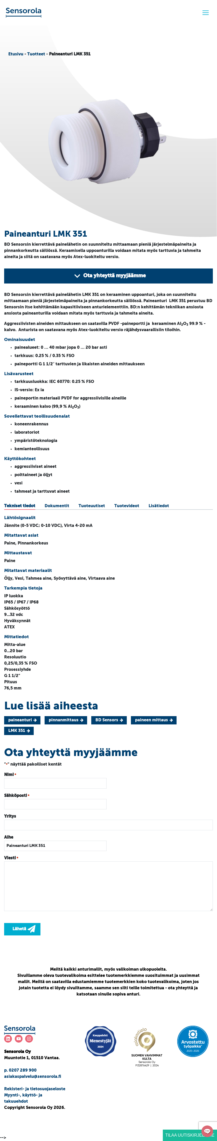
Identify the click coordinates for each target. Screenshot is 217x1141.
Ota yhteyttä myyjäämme (109, 276)
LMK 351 (16, 731)
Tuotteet (36, 54)
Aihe (8, 837)
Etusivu (15, 54)
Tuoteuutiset (92, 506)
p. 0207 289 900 (20, 1071)
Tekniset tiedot (19, 506)
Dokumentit (57, 506)
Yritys (10, 817)
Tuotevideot (126, 506)
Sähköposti (16, 796)
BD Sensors (106, 720)
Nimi (10, 775)
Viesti (11, 858)
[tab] (19, 506)
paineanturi (20, 720)
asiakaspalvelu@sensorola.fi (32, 1077)
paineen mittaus (151, 720)
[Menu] (205, 13)
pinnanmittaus (64, 720)
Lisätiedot (159, 506)
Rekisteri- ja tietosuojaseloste (34, 1089)
